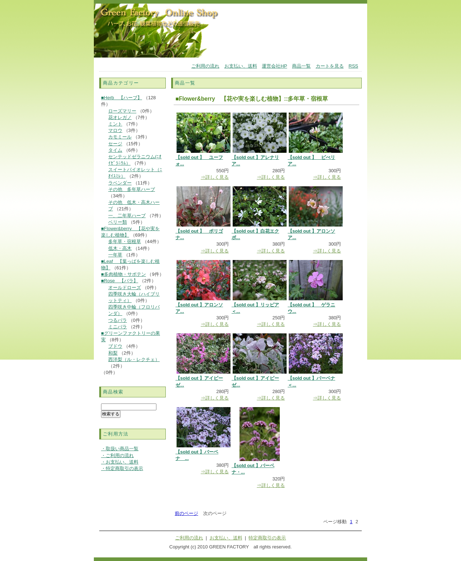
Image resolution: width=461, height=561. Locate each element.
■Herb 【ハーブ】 (121, 97)
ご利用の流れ (205, 66)
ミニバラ (117, 326)
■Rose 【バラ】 (119, 280)
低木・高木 (120, 248)
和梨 (113, 353)
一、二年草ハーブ (127, 215)
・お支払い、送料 (119, 462)
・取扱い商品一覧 (119, 448)
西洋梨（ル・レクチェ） (134, 359)
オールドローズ (124, 287)
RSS (353, 66)
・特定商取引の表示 (122, 468)
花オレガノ (120, 117)
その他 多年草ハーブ (131, 189)
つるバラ (117, 320)
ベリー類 (117, 222)
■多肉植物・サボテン (123, 274)
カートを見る (330, 66)
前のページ (186, 513)
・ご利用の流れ (117, 455)
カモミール (120, 137)
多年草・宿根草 (124, 241)
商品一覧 (301, 66)
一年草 (115, 254)
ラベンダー (120, 183)
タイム (115, 150)
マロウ (115, 130)
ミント (115, 124)
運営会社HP (274, 66)
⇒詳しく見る (215, 177)
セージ (115, 143)
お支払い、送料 (240, 66)
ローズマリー (122, 111)
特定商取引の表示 (267, 538)
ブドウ (115, 346)
